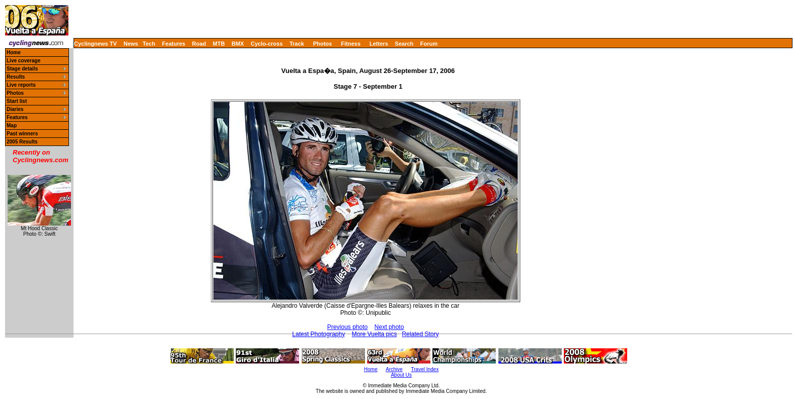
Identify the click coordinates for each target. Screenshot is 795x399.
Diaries (15, 109)
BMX (238, 44)
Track (297, 44)
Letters (379, 44)
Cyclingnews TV (95, 44)
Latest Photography (318, 334)
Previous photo (347, 327)
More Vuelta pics (374, 334)
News (131, 44)
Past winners (22, 133)
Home (14, 52)
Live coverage (24, 60)
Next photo (389, 327)
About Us (401, 375)
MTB (219, 44)
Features (174, 44)
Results (16, 77)
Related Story (420, 334)
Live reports (21, 85)
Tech (148, 44)
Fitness (350, 44)
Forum (429, 44)
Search (404, 44)
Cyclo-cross (267, 44)
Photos (322, 44)
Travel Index (425, 369)
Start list (17, 101)
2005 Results (22, 141)
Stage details (22, 68)
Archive (394, 369)
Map (12, 125)
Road (199, 44)
